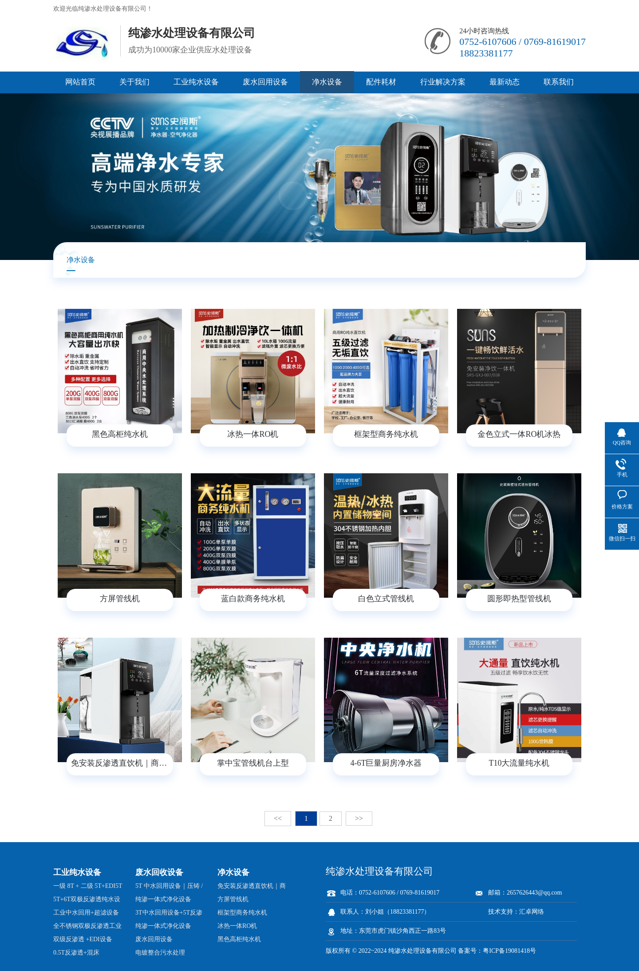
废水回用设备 (265, 82)
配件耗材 (381, 82)
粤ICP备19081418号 (509, 950)
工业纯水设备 (196, 82)
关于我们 (134, 82)
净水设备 (327, 82)
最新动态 (504, 82)
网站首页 (80, 82)
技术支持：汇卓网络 (516, 911)
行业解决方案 (442, 82)
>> (359, 818)
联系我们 (559, 82)
